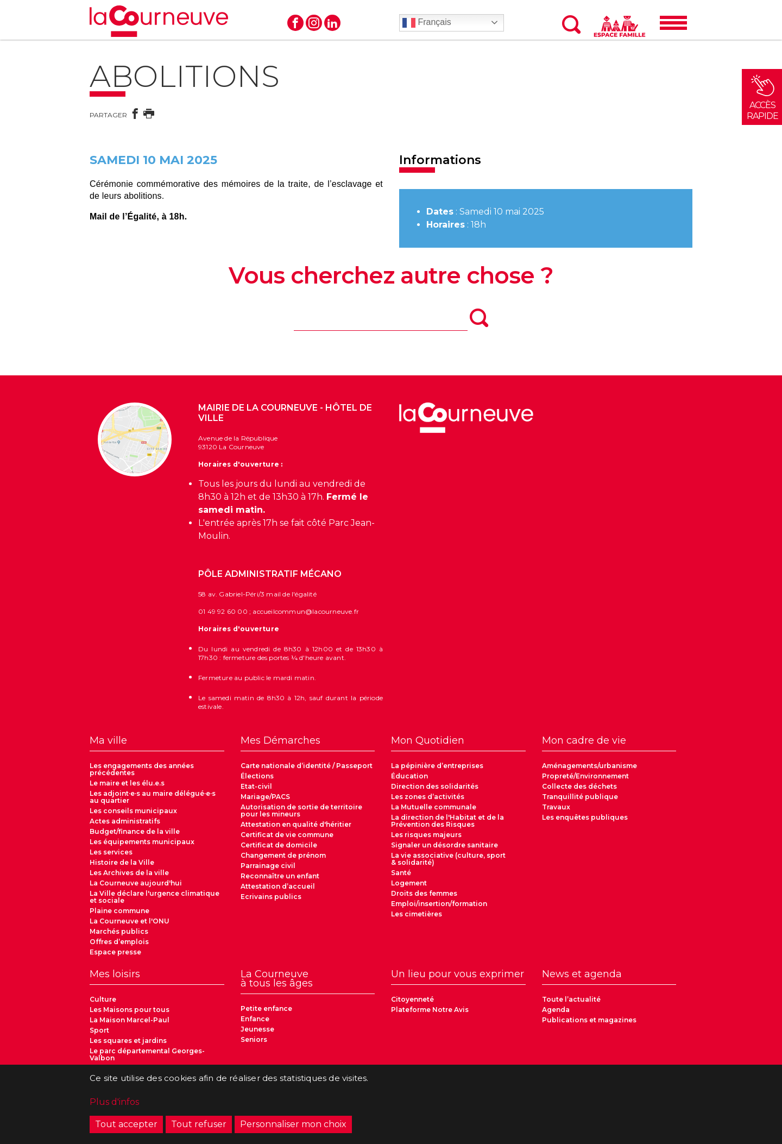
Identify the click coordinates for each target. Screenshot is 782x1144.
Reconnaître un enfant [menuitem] (280, 876)
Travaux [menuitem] (556, 807)
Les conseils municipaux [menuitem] (133, 811)
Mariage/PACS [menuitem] (265, 797)
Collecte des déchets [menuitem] (579, 786)
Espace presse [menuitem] (115, 952)
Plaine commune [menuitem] (119, 911)
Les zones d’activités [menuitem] (427, 797)
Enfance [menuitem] (255, 1019)
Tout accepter (126, 1127)
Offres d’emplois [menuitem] (119, 942)
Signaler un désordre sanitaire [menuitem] (444, 845)
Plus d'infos (114, 1105)
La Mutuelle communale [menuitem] (433, 807)
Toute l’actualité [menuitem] (571, 999)
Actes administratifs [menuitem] (125, 821)
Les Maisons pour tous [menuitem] (129, 1009)
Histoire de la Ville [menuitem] (122, 862)
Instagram (314, 23)
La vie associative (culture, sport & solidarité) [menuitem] (448, 858)
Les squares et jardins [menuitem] (128, 1040)
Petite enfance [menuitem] (266, 1008)
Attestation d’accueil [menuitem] (278, 886)
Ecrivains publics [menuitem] (271, 896)
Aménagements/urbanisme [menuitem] (589, 766)
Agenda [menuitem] (556, 1009)
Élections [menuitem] (257, 776)
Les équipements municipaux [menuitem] (142, 842)
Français (426, 22)
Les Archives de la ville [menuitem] (129, 873)
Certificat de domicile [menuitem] (279, 845)
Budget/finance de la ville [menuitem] (135, 831)
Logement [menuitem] (409, 883)
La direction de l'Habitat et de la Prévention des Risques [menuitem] (447, 820)
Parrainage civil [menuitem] (268, 866)
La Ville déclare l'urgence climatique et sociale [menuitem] (154, 896)
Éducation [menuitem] (409, 776)
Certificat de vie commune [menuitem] (287, 835)
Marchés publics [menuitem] (119, 931)
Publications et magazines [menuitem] (589, 1020)
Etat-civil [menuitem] (256, 786)
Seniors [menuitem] (254, 1039)
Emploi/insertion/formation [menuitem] (439, 904)
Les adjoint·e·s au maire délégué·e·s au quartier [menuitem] (153, 796)
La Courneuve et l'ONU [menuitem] (129, 921)
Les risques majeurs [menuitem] (426, 835)
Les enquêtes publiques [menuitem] (585, 817)
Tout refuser (198, 1127)
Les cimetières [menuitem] (416, 914)
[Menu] (673, 23)
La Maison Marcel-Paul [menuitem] (129, 1020)
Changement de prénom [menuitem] (283, 855)
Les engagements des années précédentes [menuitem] (142, 769)
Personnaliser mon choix (293, 1127)
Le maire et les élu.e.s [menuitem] (127, 783)
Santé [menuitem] (401, 873)
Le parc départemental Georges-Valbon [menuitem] (147, 1054)
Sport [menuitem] (99, 1030)
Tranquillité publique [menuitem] (580, 797)
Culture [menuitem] (103, 999)
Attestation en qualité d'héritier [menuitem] (296, 824)
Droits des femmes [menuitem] (424, 893)
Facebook (295, 23)
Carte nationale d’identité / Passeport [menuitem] (307, 766)
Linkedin (332, 23)
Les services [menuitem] (111, 852)
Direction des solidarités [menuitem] (434, 786)
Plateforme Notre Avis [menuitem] (430, 1009)
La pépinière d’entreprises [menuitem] (437, 766)
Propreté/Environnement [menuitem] (585, 776)
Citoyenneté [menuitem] (412, 999)
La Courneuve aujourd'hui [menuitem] (136, 883)
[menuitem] (157, 743)
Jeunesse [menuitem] (257, 1029)
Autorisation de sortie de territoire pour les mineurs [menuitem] (301, 810)
